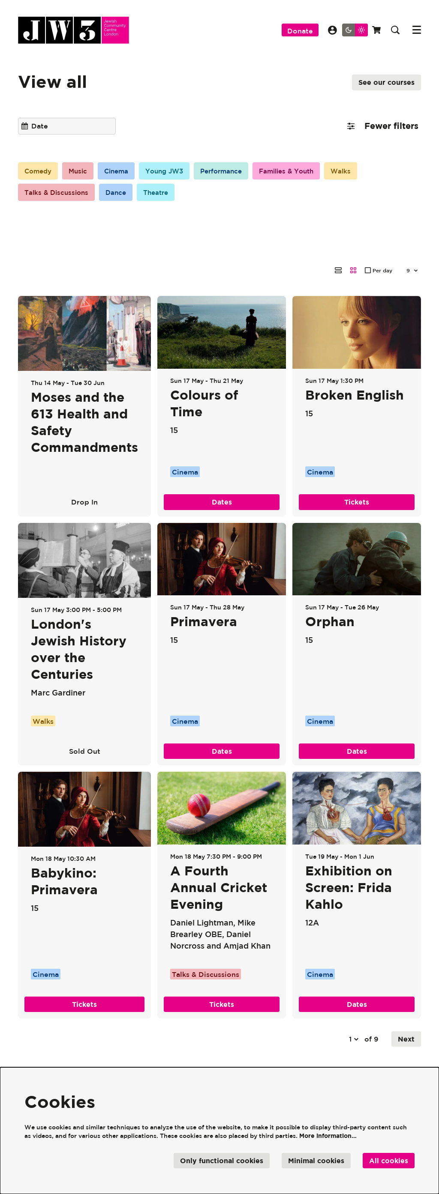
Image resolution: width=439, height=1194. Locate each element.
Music (81, 171)
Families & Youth (301, 171)
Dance (120, 193)
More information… (328, 1135)
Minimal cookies (316, 1160)
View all (52, 81)
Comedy (39, 171)
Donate (300, 31)
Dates (222, 474)
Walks (358, 171)
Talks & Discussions (58, 193)
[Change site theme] (355, 30)
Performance (231, 171)
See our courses (386, 82)
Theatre (161, 193)
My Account (332, 30)
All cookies (388, 1160)
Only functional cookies (221, 1160)
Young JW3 (171, 171)
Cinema (121, 171)
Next (406, 1011)
